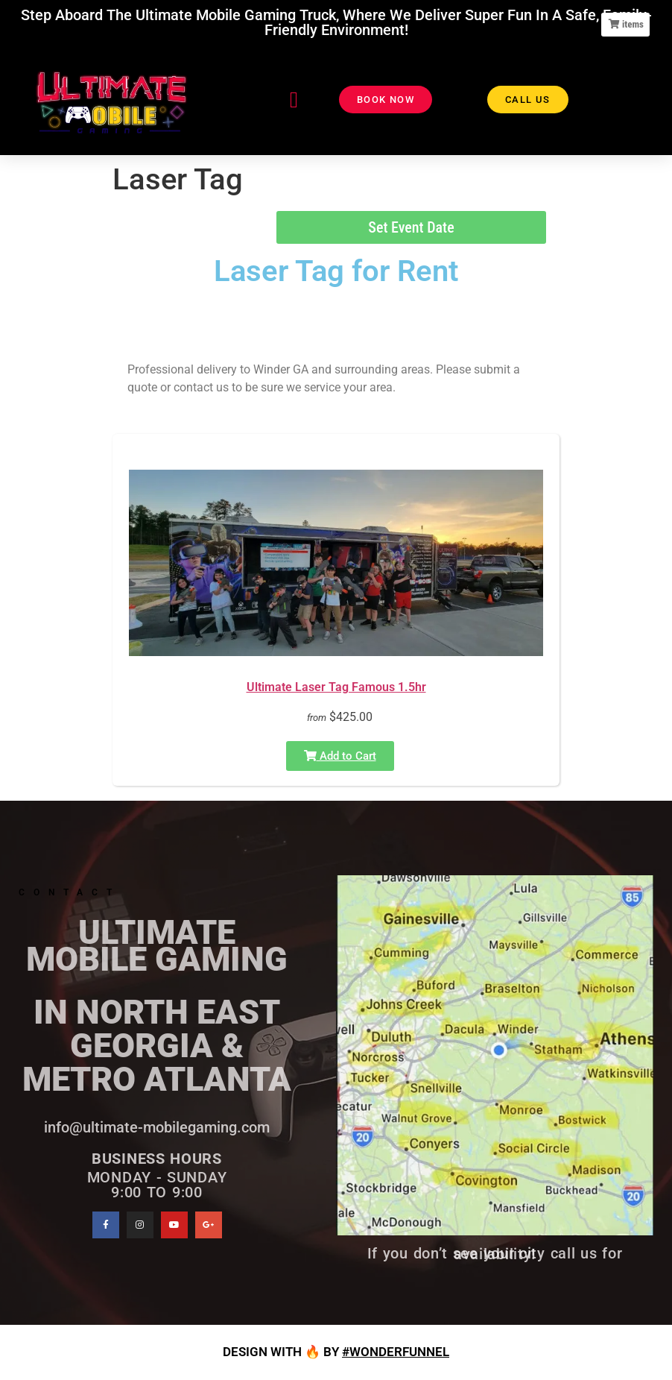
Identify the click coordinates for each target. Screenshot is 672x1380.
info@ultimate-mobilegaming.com (157, 1127)
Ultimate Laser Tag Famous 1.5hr (336, 687)
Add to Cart (340, 756)
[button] (294, 99)
